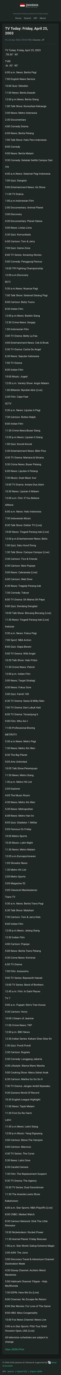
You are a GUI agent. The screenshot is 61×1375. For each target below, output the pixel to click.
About (43, 18)
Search (27, 18)
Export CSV (22, 1371)
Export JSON (36, 1371)
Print (21, 1349)
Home (18, 18)
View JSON (11, 1349)
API (35, 18)
